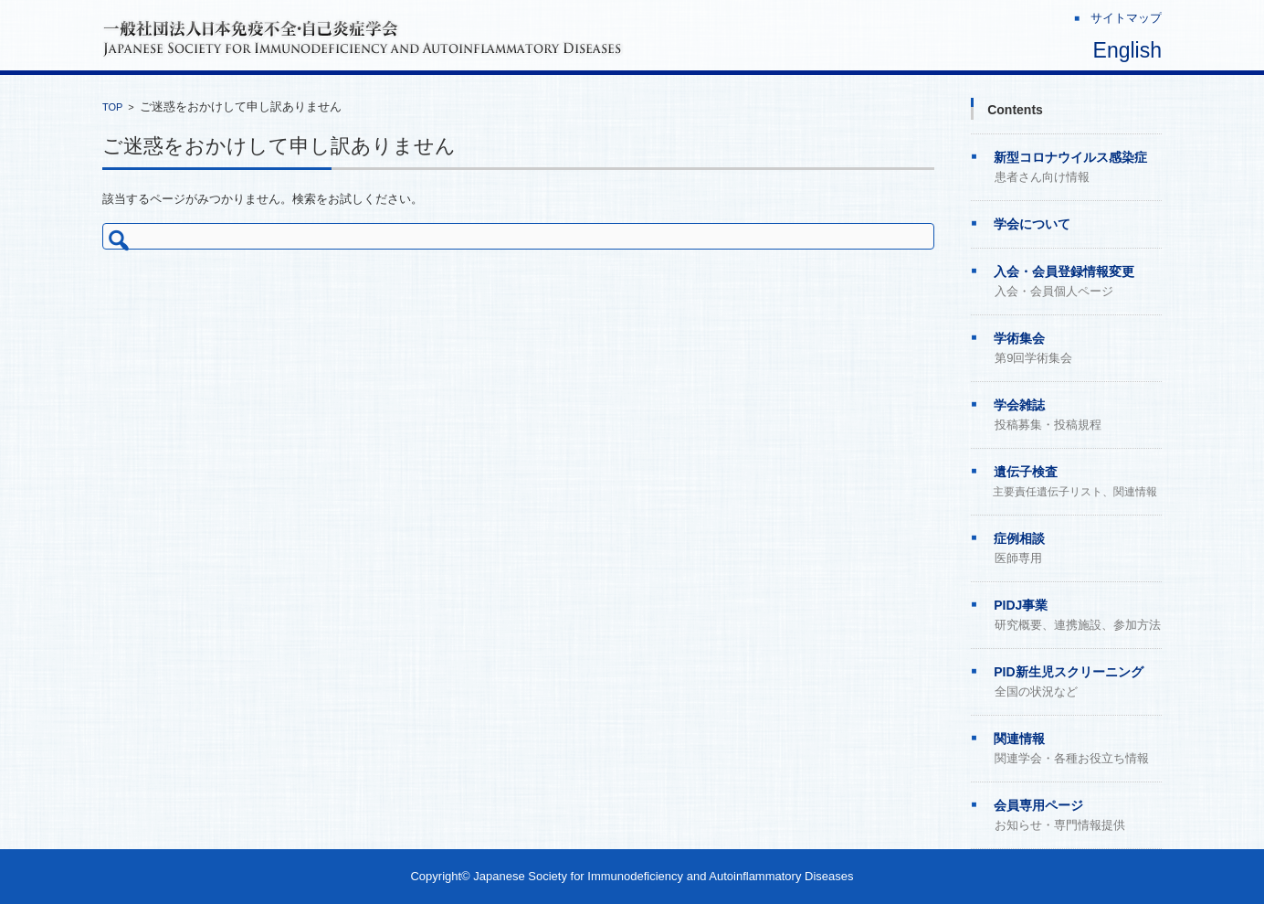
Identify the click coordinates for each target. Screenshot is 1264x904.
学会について (1032, 224)
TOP (112, 106)
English (1127, 50)
